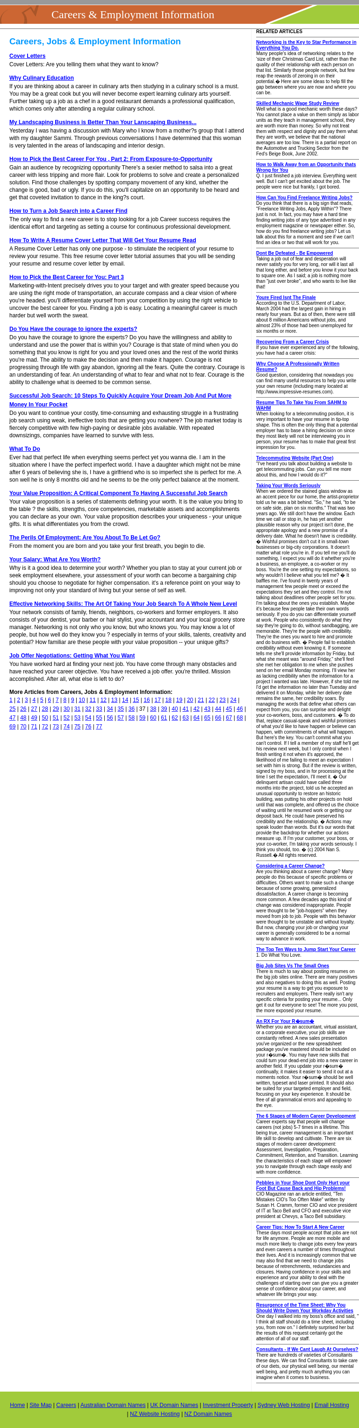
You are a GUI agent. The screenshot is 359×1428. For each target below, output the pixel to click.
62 (175, 717)
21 (201, 700)
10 (82, 700)
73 (56, 726)
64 (197, 717)
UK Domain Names (174, 1405)
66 (218, 717)
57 (121, 717)
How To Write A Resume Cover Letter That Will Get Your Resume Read (102, 240)
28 (45, 709)
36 (132, 709)
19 (179, 700)
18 (168, 700)
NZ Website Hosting (155, 1414)
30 (67, 709)
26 (23, 709)
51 (56, 717)
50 (45, 717)
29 (56, 709)
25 (12, 709)
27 (34, 709)
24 (233, 700)
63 (186, 717)
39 (164, 709)
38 (153, 709)
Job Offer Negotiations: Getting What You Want (72, 655)
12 (104, 700)
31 (77, 709)
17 (157, 700)
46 (240, 709)
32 (88, 709)
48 (23, 717)
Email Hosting (332, 1405)
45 (229, 709)
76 (88, 726)
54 (88, 717)
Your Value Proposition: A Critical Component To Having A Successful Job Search (118, 493)
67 (229, 717)
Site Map (40, 1405)
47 (12, 717)
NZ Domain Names (208, 1414)
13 (114, 700)
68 (240, 717)
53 (77, 717)
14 (125, 700)
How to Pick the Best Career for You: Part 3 (66, 277)
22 (211, 700)
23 (222, 700)
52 (67, 717)
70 (23, 726)
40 (175, 709)
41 (185, 709)
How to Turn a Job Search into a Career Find (68, 211)
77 (99, 726)
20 (190, 700)
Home (17, 1405)
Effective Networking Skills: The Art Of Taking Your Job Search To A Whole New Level (123, 604)
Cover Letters (27, 56)
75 (77, 726)
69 (12, 726)
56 (110, 717)
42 (197, 709)
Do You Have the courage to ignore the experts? (73, 329)
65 (207, 717)
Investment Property (228, 1405)
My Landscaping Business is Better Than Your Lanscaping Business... (102, 122)
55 (99, 717)
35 (121, 709)
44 (218, 709)
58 (132, 717)
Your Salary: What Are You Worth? (55, 559)
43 (207, 709)
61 (164, 717)
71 (34, 726)
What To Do (24, 449)
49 (34, 717)
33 (99, 709)
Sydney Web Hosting (284, 1405)
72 (45, 726)
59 (142, 717)
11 (93, 700)
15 (136, 700)
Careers (66, 1405)
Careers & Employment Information (133, 14)
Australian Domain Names (112, 1405)
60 (153, 717)
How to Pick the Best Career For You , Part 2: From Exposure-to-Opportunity (110, 159)
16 (147, 700)
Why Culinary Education (41, 78)
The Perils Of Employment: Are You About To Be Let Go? (84, 537)
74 (67, 726)
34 (110, 709)
